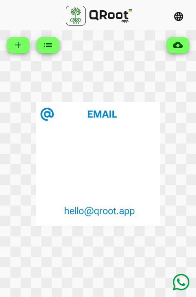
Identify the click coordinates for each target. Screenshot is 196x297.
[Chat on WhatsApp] (181, 282)
